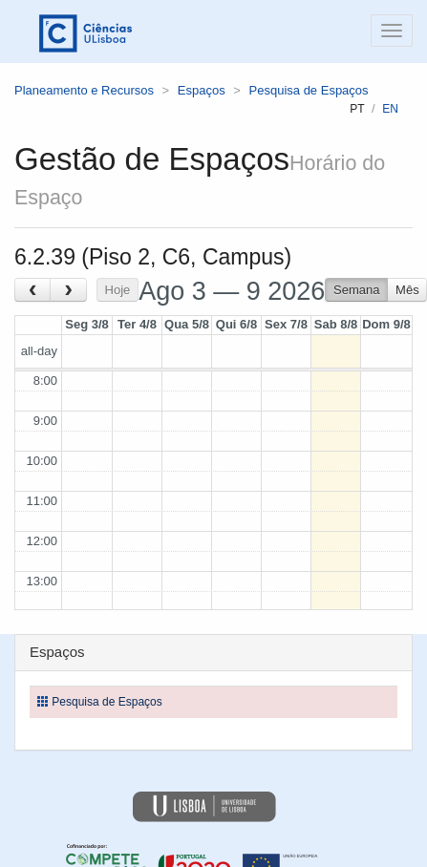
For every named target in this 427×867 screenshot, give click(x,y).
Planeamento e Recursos (84, 90)
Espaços (201, 90)
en (390, 109)
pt (357, 109)
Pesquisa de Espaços (309, 90)
